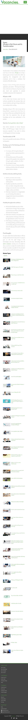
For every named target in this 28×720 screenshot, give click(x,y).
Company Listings (4, 680)
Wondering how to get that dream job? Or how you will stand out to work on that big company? (17, 331)
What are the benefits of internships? (17, 501)
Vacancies (13, 716)
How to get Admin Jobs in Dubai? (15, 123)
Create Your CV (3, 677)
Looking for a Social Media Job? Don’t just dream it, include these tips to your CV (17, 315)
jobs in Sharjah (3, 670)
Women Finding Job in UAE (15, 392)
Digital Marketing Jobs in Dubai (16, 634)
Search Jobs (3, 679)
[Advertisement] (14, 19)
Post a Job (3, 689)
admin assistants (7, 244)
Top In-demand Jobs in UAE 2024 (16, 595)
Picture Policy (3, 700)
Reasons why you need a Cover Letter (17, 274)
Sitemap (2, 702)
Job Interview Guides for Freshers (16, 298)
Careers (5, 255)
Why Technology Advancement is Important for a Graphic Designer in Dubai (17, 401)
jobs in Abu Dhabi (4, 669)
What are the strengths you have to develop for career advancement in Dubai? (17, 542)
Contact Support (4, 692)
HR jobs (17, 73)
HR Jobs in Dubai (14, 642)
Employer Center (4, 690)
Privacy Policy (3, 698)
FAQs (2, 707)
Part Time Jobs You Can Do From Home (17, 509)
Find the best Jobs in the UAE (16, 603)
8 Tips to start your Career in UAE (16, 290)
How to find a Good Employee (16, 376)
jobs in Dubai (3, 667)
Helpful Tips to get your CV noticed (17, 267)
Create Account (3, 687)
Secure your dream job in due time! (17, 611)
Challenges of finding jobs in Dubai (17, 579)
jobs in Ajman (3, 672)
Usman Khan (5, 49)
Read (2, 682)
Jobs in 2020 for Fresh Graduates (16, 478)
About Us (2, 697)
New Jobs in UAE (14, 587)
